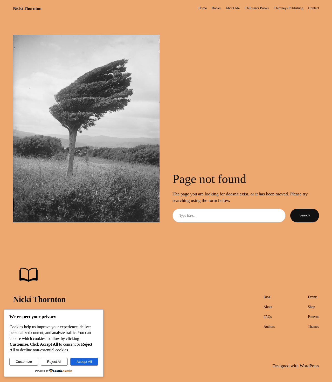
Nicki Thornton (27, 8)
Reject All (54, 362)
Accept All (84, 362)
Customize (24, 362)
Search (305, 215)
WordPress (309, 365)
